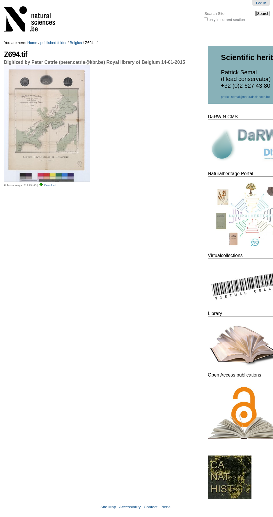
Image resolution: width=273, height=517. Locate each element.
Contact (150, 507)
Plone (165, 507)
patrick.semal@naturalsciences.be (245, 97)
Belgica (76, 43)
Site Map (108, 507)
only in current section (227, 19)
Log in (261, 3)
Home (32, 43)
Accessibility (130, 507)
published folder (53, 43)
